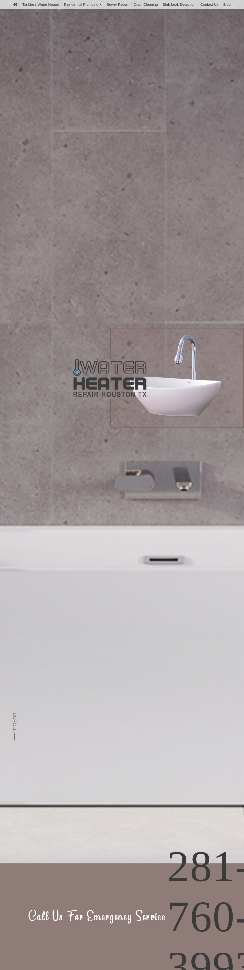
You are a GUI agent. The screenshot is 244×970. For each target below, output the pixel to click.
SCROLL (14, 722)
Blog (227, 4)
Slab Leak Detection (179, 4)
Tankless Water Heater (40, 4)
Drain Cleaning (146, 4)
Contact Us (209, 4)
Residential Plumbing (83, 4)
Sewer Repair (118, 4)
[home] (15, 4)
